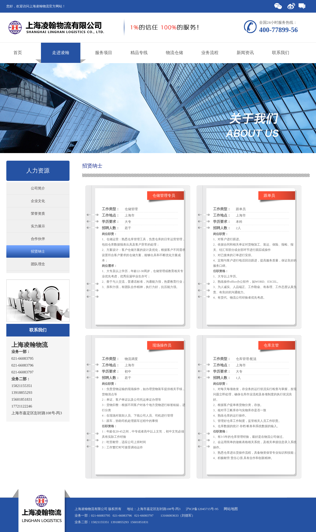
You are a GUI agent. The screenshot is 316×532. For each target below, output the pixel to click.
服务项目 (103, 52)
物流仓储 (174, 52)
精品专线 (139, 52)
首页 (17, 52)
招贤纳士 (38, 251)
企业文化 (38, 201)
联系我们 (280, 52)
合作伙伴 (38, 239)
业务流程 (209, 52)
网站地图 (231, 509)
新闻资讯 (245, 52)
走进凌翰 (60, 52)
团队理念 (38, 264)
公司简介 (38, 188)
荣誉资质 (38, 213)
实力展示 (38, 226)
